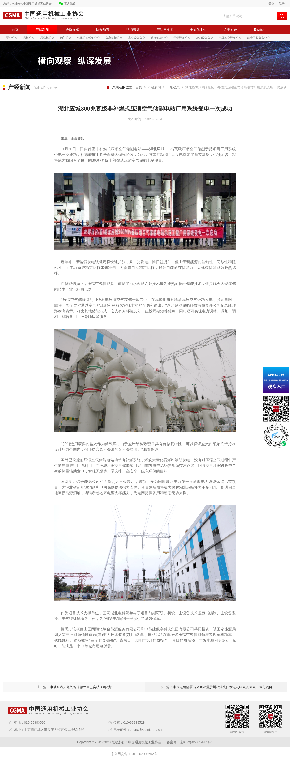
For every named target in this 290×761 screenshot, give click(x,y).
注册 (282, 3)
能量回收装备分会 (258, 37)
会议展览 (72, 29)
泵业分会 (11, 37)
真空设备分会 (136, 37)
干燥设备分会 (181, 37)
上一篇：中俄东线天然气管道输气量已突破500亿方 (74, 687)
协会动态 (102, 29)
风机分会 (29, 37)
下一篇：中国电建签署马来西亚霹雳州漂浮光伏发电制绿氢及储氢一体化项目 (216, 687)
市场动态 (173, 87)
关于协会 (230, 29)
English (259, 29)
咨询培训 (132, 29)
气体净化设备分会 (230, 37)
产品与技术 (164, 29)
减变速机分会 (159, 37)
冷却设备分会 (204, 37)
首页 (15, 29)
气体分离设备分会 (88, 37)
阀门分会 (65, 37)
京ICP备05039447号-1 (196, 742)
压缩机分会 (47, 37)
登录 (271, 3)
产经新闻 (42, 29)
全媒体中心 (198, 29)
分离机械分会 (113, 37)
